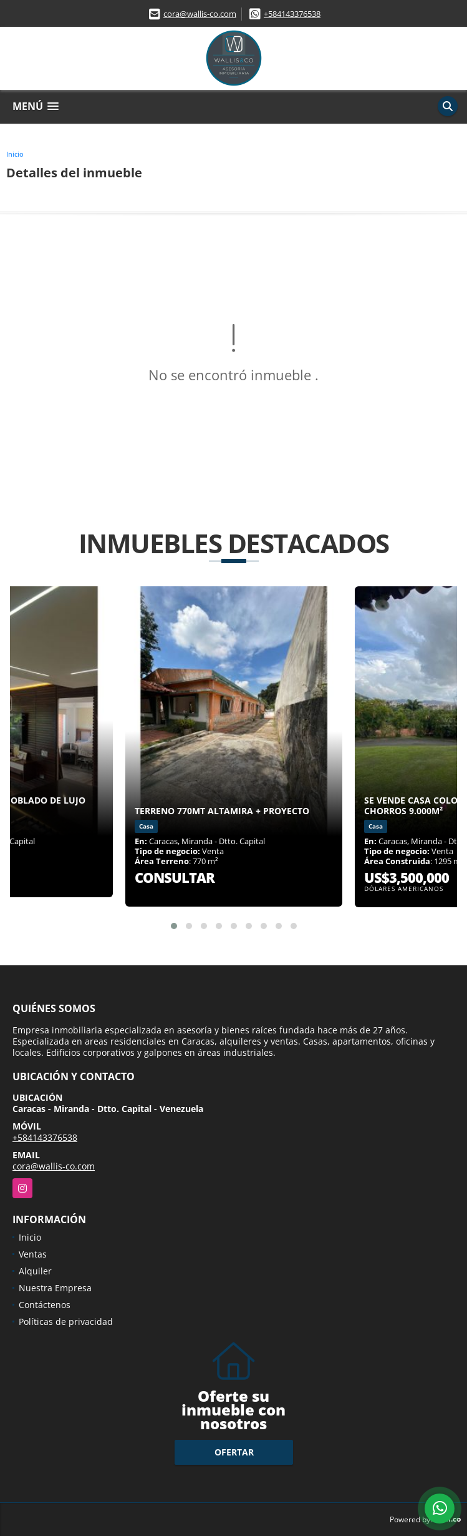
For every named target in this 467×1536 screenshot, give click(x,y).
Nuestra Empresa (55, 1288)
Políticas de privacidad (66, 1321)
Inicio (15, 154)
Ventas (33, 1254)
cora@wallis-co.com (199, 13)
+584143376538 (292, 13)
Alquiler (35, 1271)
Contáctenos (44, 1305)
